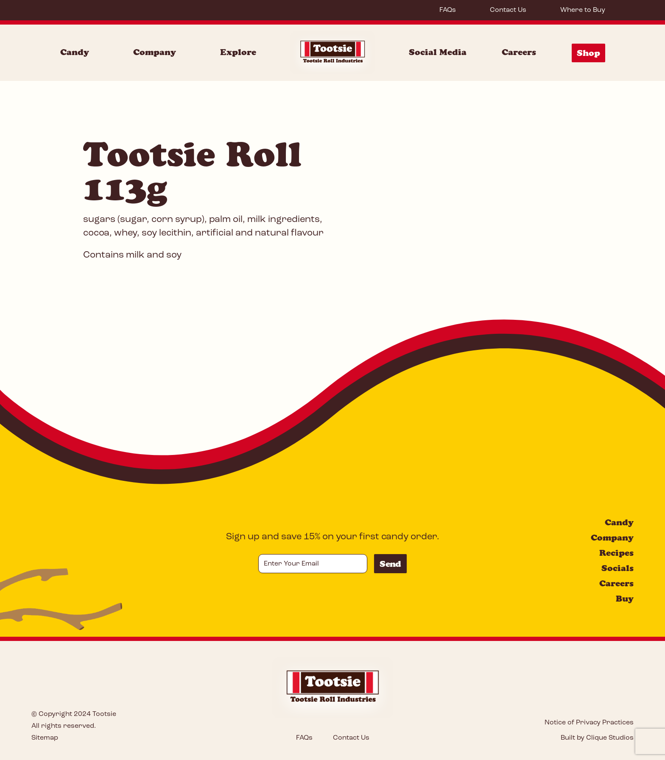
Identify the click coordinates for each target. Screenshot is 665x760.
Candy (619, 522)
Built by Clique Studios (597, 738)
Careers (519, 52)
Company (612, 537)
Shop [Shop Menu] (588, 53)
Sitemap (44, 738)
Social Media (438, 52)
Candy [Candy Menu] (74, 52)
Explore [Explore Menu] (238, 52)
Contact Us (508, 10)
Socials (617, 568)
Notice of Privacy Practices (589, 722)
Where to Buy (582, 10)
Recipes (616, 553)
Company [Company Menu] (154, 52)
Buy (625, 598)
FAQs (447, 10)
